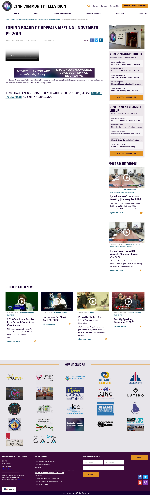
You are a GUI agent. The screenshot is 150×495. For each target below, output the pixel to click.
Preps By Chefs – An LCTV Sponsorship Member (89, 320)
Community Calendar (62, 13)
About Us (143, 13)
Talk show (118, 315)
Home (7, 19)
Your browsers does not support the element (22, 53)
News (36, 13)
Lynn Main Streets (41, 484)
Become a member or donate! (135, 6)
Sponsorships (114, 6)
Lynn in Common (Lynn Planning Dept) (48, 481)
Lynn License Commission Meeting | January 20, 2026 (125, 198)
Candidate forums (27, 313)
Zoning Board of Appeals (123, 247)
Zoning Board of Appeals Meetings (49, 19)
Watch (16, 13)
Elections (11, 315)
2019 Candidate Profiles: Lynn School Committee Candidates (21, 322)
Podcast (131, 313)
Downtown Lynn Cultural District (47, 478)
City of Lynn (128, 190)
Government (20, 19)
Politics (138, 313)
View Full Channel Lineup (126, 97)
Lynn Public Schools (42, 464)
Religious (57, 313)
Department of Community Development (49, 473)
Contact (104, 6)
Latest (95, 6)
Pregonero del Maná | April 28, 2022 (55, 318)
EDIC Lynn (38, 475)
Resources (120, 13)
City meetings (129, 244)
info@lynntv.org (7, 469)
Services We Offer (93, 13)
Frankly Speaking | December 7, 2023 (124, 321)
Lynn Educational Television (45, 461)
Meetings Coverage (31, 19)
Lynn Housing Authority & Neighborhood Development (55, 470)
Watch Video (118, 213)
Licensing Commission (125, 192)
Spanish (64, 313)
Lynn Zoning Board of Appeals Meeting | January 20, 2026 (125, 254)
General (91, 313)
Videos (13, 19)
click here (20, 480)
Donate (139, 457)
